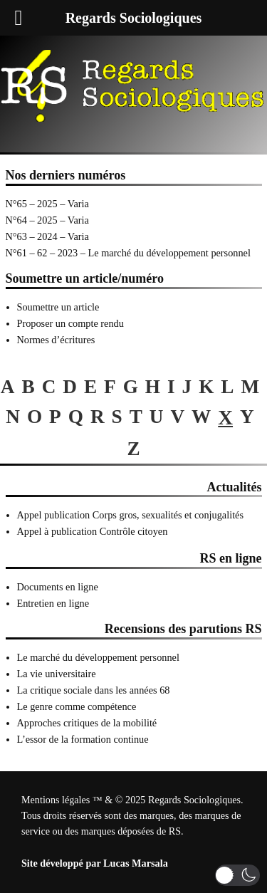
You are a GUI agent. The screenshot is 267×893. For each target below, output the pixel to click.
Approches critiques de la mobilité (87, 722)
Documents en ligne (57, 586)
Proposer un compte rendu (70, 323)
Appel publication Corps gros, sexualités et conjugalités (130, 515)
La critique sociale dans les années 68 (93, 690)
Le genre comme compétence (77, 706)
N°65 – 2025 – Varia (47, 203)
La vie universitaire (56, 673)
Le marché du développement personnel (98, 657)
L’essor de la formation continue (83, 739)
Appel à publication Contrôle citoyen (92, 531)
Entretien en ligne (53, 603)
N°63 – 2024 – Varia (47, 236)
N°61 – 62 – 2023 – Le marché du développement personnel (128, 252)
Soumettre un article (58, 307)
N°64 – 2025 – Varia (47, 220)
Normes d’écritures (56, 339)
